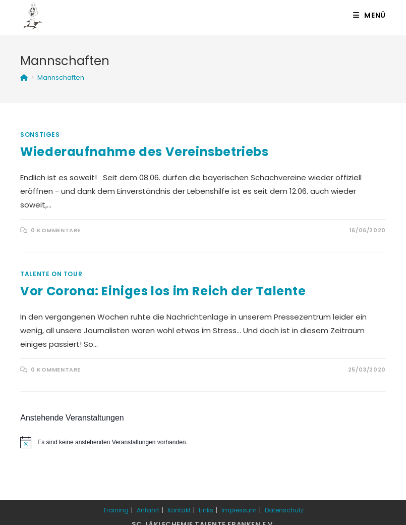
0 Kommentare (56, 230)
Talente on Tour (51, 274)
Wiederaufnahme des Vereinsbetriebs (144, 151)
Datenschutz (284, 510)
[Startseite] (24, 77)
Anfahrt (148, 510)
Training (116, 510)
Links (206, 510)
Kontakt (179, 510)
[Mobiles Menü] (369, 15)
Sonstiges (40, 134)
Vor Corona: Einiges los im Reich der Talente (163, 291)
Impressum (239, 510)
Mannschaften (60, 77)
